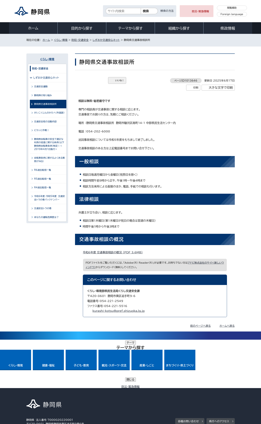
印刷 (195, 87)
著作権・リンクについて (42, 394)
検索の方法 (167, 11)
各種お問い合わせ (188, 373)
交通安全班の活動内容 (45, 121)
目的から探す (82, 28)
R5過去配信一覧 (42, 179)
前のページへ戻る (200, 326)
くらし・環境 (61, 40)
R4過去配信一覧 (42, 187)
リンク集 (194, 394)
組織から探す (179, 28)
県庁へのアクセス (219, 373)
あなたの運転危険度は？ (46, 217)
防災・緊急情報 (200, 11)
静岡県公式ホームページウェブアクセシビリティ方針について (142, 394)
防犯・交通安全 (80, 40)
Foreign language (232, 14)
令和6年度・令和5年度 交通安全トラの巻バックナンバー (49, 198)
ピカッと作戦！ (41, 130)
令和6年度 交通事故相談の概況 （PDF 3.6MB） (114, 252)
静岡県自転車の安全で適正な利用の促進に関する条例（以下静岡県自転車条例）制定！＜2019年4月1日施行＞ (49, 144)
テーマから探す (130, 28)
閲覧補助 (232, 8)
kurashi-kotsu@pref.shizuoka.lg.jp (119, 310)
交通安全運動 (41, 86)
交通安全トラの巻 (43, 208)
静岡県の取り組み (43, 95)
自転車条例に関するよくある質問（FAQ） (49, 159)
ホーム (33, 28)
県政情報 (227, 28)
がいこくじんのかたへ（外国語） (49, 113)
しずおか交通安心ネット (106, 40)
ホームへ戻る (227, 326)
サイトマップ (218, 394)
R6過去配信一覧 (42, 170)
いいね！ (119, 80)
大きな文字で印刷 (221, 87)
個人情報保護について (81, 394)
